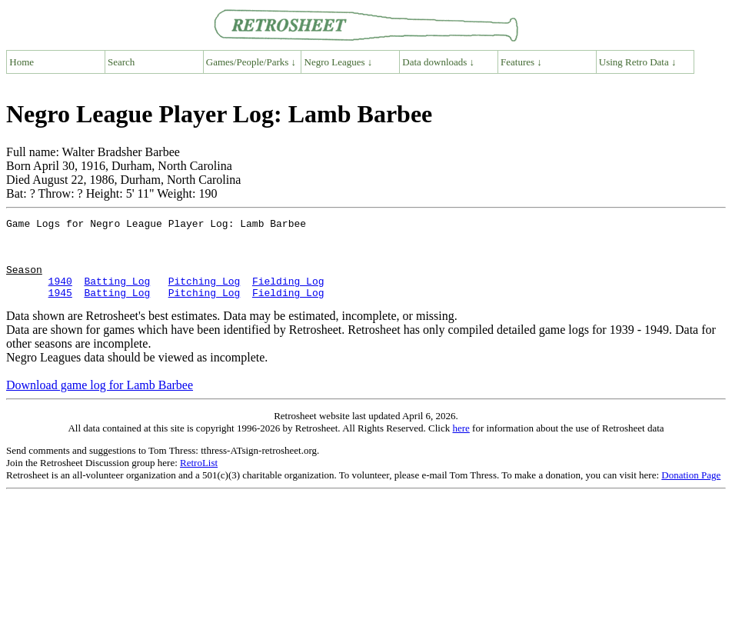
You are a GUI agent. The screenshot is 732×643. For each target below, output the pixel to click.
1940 (60, 295)
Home (21, 62)
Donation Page (690, 491)
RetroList (199, 479)
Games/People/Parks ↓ (251, 62)
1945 (60, 308)
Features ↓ (521, 62)
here (460, 444)
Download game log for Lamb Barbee (99, 401)
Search (121, 62)
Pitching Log (204, 295)
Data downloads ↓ (438, 62)
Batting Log (117, 295)
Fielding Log (288, 295)
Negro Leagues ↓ (338, 62)
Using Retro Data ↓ (638, 62)
